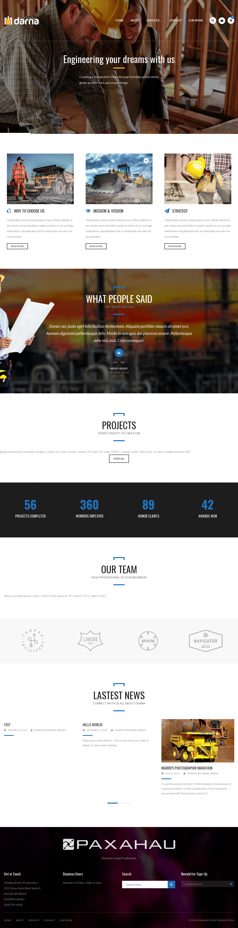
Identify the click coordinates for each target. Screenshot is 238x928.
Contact (49, 920)
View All (119, 458)
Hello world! (92, 724)
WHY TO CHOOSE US (29, 211)
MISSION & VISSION (108, 211)
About (20, 920)
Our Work (65, 920)
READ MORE (17, 246)
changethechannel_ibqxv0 (50, 730)
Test (7, 724)
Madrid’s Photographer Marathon (186, 768)
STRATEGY (180, 211)
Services (34, 920)
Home (7, 920)
